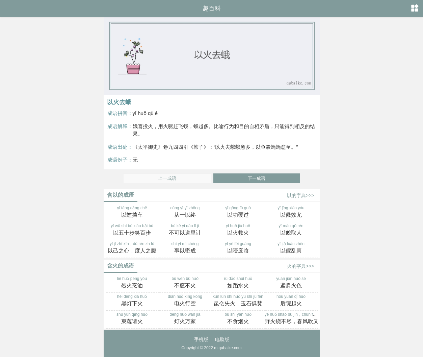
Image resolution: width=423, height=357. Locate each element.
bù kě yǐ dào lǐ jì (185, 230)
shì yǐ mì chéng (185, 248)
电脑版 (222, 339)
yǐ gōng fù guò (238, 212)
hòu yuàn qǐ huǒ (291, 301)
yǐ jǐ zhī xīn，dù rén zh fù (132, 248)
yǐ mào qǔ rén (291, 230)
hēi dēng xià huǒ (132, 301)
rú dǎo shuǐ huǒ (238, 283)
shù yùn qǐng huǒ (132, 319)
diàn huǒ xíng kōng (185, 301)
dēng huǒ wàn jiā (185, 319)
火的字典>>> (300, 266)
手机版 (201, 339)
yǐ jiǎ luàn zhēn (291, 248)
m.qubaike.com (227, 348)
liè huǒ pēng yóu (132, 283)
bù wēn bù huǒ (185, 283)
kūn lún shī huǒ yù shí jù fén (238, 301)
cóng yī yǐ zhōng (185, 212)
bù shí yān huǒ (238, 319)
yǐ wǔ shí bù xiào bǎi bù (132, 230)
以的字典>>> (300, 195)
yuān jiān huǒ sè (291, 283)
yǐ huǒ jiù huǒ (238, 230)
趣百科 (212, 8)
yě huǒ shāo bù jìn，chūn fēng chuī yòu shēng (306, 319)
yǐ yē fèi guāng (238, 248)
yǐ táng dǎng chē (132, 212)
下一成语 (256, 178)
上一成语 (167, 178)
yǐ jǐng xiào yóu (291, 212)
